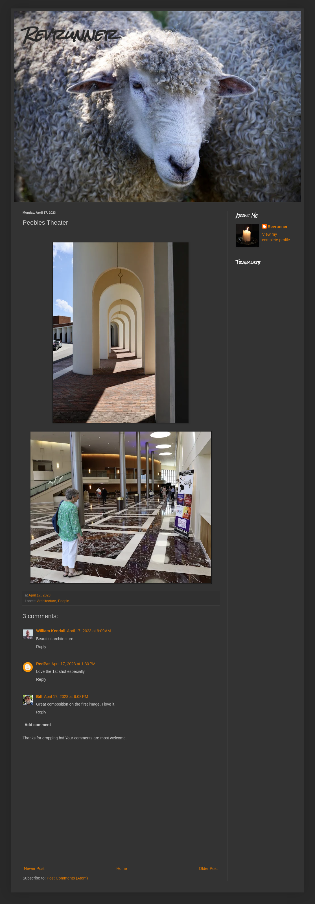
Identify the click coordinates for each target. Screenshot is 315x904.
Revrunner (69, 34)
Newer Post (34, 868)
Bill (39, 696)
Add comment (38, 724)
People (63, 601)
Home (121, 868)
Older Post (208, 868)
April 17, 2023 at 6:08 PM (66, 696)
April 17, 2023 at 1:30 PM (73, 664)
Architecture (46, 601)
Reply (41, 646)
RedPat (43, 664)
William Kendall (50, 631)
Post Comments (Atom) (67, 878)
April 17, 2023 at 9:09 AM (89, 631)
